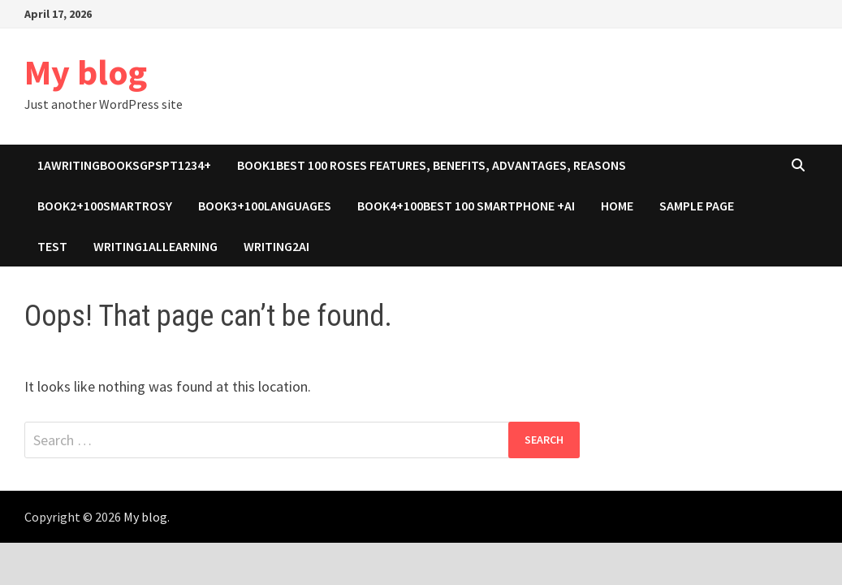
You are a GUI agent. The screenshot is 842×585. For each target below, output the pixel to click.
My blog (85, 72)
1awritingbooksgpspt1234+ (124, 165)
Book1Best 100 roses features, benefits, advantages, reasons (431, 165)
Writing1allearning (155, 246)
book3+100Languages (264, 205)
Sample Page (696, 205)
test (52, 246)
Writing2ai (276, 246)
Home (617, 205)
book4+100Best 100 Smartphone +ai (466, 205)
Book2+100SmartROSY (104, 205)
